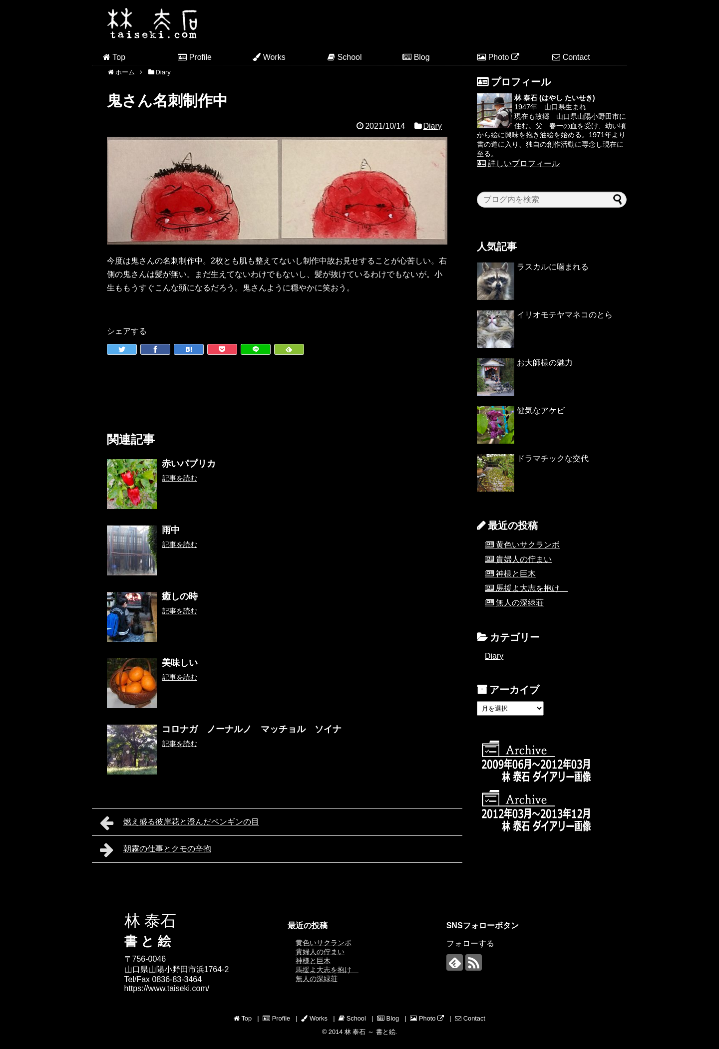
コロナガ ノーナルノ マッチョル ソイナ (252, 729)
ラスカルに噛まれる (553, 266)
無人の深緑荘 (520, 602)
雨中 (171, 530)
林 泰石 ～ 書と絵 (370, 1032)
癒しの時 (180, 596)
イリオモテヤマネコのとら (565, 314)
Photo (498, 57)
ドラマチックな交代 (553, 458)
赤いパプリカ (189, 464)
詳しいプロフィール (518, 163)
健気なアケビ (541, 410)
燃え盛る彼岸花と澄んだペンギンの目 (179, 823)
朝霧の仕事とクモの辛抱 (155, 850)
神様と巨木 (516, 573)
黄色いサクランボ (528, 544)
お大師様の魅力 (545, 362)
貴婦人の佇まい (524, 559)
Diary (432, 126)
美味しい (180, 663)
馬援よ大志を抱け (532, 588)
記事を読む (179, 478)
